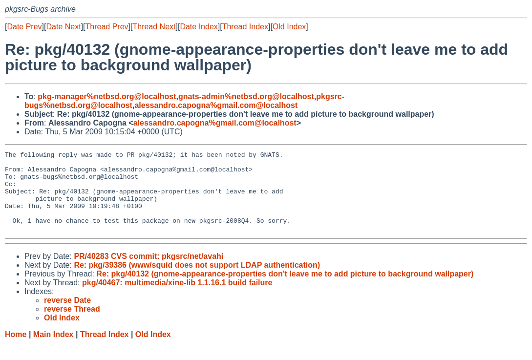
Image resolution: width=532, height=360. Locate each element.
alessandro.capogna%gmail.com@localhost (216, 105)
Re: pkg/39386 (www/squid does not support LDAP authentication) (197, 281)
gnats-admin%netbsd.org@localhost (246, 96)
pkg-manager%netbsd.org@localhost (107, 96)
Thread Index (245, 26)
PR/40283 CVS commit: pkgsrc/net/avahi (148, 272)
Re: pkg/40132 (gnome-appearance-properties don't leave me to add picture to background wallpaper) (284, 290)
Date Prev (24, 26)
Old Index (289, 26)
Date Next (63, 26)
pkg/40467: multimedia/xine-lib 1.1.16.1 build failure (177, 299)
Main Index (53, 350)
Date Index (198, 26)
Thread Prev (106, 26)
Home (15, 350)
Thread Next (153, 26)
